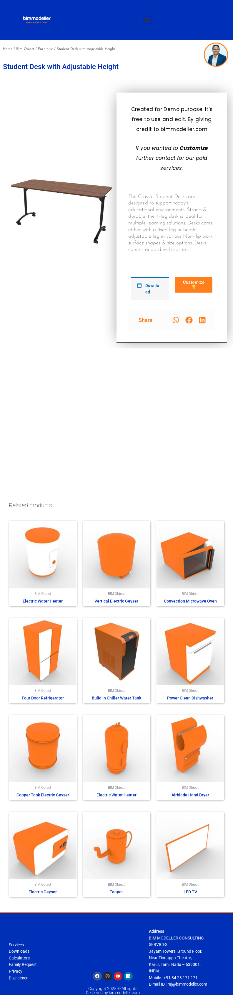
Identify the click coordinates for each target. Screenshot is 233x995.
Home (7, 49)
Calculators (19, 958)
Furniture (45, 49)
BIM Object (25, 49)
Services (16, 944)
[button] (147, 20)
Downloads (19, 951)
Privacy (15, 971)
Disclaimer (18, 978)
